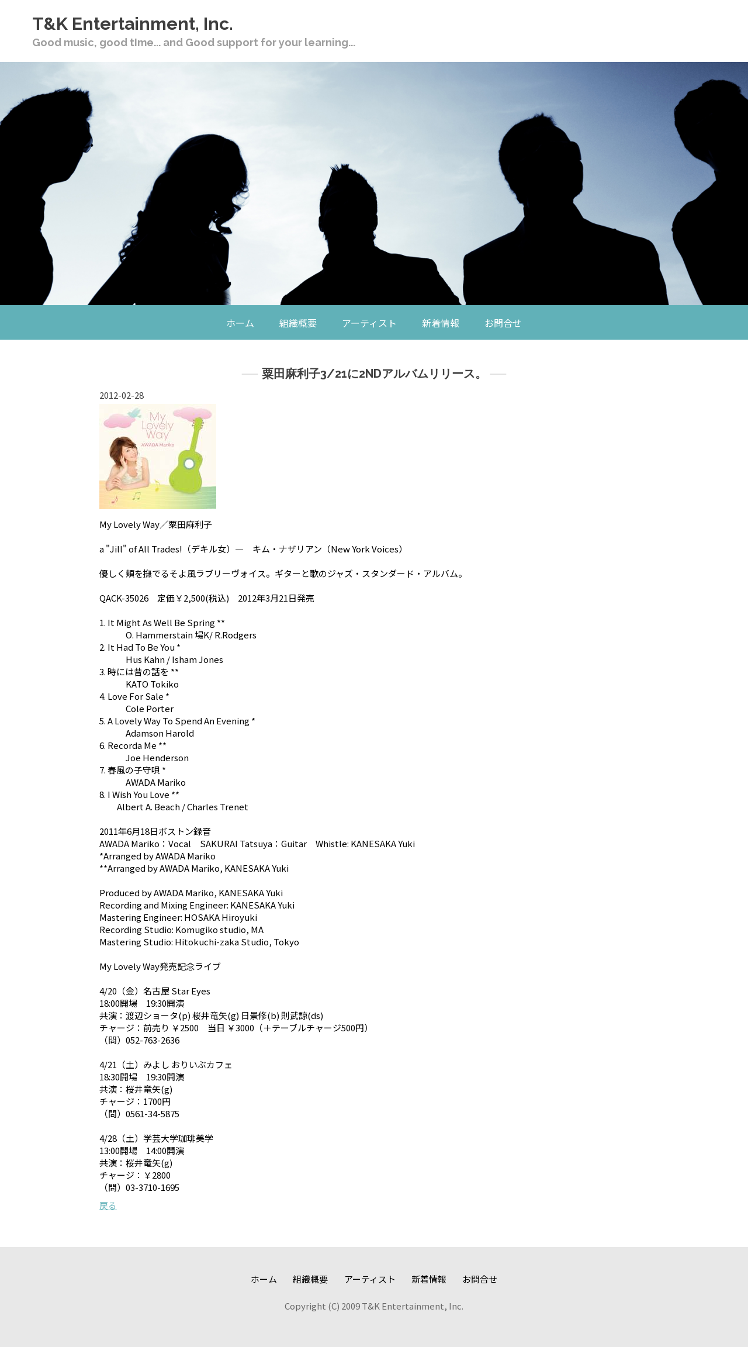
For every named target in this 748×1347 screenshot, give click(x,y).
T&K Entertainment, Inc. (132, 23)
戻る (108, 1205)
